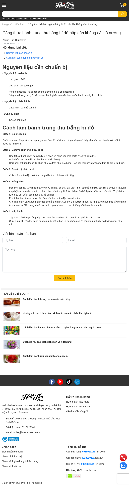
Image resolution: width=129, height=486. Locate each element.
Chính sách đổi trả (11, 466)
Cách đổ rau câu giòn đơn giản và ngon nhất (47, 342)
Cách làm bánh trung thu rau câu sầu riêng (47, 299)
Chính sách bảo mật (12, 456)
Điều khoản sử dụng (12, 451)
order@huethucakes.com (27, 432)
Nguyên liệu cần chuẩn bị (19, 53)
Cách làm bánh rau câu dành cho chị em (45, 356)
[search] (122, 14)
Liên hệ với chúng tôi (77, 411)
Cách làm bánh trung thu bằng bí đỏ (25, 57)
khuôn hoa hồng (9, 19)
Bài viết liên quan (16, 293)
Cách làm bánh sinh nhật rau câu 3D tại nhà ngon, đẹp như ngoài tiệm (62, 327)
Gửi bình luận (64, 278)
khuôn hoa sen (24, 19)
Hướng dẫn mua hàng (77, 401)
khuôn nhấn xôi (40, 19)
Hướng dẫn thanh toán (78, 406)
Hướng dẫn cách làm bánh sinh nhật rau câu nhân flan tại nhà (57, 313)
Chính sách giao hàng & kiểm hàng (20, 461)
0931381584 (88, 464)
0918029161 (28, 427)
